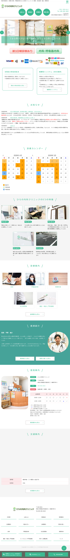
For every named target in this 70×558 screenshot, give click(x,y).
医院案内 (61, 519)
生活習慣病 (44, 533)
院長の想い (46, 12)
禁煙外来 (61, 533)
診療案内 (44, 526)
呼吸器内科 (26, 533)
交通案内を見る (35, 492)
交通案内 (38, 12)
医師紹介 (30, 12)
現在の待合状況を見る (17, 85)
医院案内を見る (35, 423)
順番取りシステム (52, 89)
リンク (61, 540)
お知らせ (22, 12)
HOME (8, 519)
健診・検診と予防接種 (8, 540)
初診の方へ (26, 526)
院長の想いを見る (45, 359)
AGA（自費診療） (43, 540)
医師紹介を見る (24, 359)
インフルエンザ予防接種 (26, 540)
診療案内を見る (35, 314)
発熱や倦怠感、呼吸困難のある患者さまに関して (22, 118)
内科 (9, 533)
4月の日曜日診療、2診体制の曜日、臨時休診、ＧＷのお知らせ (26, 111)
